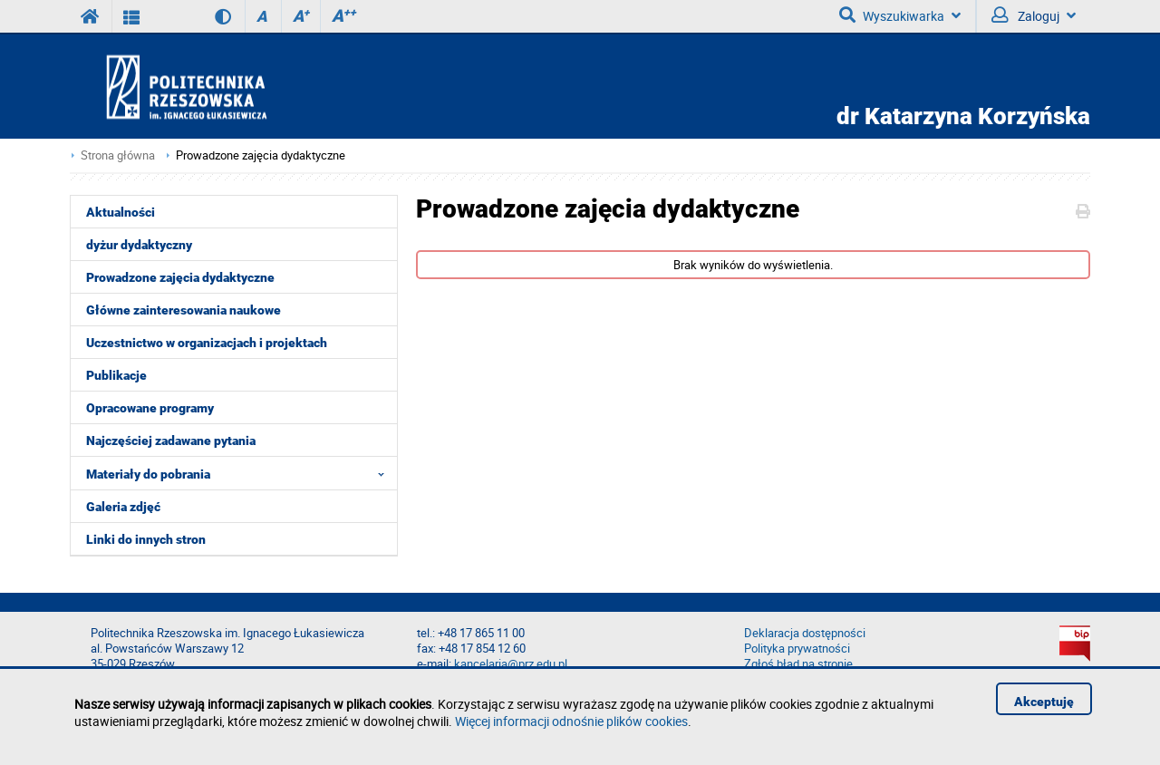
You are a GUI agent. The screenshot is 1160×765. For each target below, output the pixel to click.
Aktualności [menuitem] (120, 212)
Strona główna (118, 155)
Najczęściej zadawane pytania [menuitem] (171, 440)
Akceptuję (1044, 701)
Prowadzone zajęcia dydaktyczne (260, 155)
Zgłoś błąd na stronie (798, 664)
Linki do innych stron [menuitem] (146, 539)
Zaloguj (1033, 15)
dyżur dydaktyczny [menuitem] (139, 244)
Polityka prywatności (797, 648)
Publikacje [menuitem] (116, 375)
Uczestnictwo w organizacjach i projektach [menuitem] (206, 342)
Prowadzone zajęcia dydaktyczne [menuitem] (180, 277)
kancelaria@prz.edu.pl (510, 664)
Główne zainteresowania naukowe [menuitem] (183, 310)
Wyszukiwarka (900, 15)
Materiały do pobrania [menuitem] (240, 473)
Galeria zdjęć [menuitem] (123, 506)
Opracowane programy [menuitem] (150, 408)
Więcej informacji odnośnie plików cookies (571, 721)
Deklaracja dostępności (804, 633)
